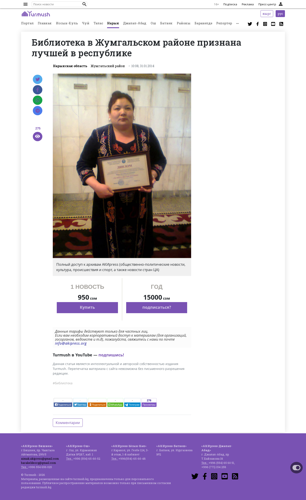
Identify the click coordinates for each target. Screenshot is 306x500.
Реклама (248, 4)
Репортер (224, 23)
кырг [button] (267, 14)
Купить (87, 307)
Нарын (113, 23)
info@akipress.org (71, 343)
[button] (84, 4)
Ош (153, 23)
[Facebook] (37, 89)
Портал (27, 23)
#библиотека (63, 383)
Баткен (166, 23)
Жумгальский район (108, 66)
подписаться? (156, 307)
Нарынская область (70, 66)
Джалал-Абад (134, 23)
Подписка (230, 4)
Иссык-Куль (67, 23)
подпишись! (111, 354)
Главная (45, 23)
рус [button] (280, 14)
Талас (98, 23)
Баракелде (203, 23)
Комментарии (68, 422)
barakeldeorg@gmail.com (38, 463)
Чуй (85, 23)
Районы (183, 23)
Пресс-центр (267, 4)
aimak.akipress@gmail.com (40, 458)
